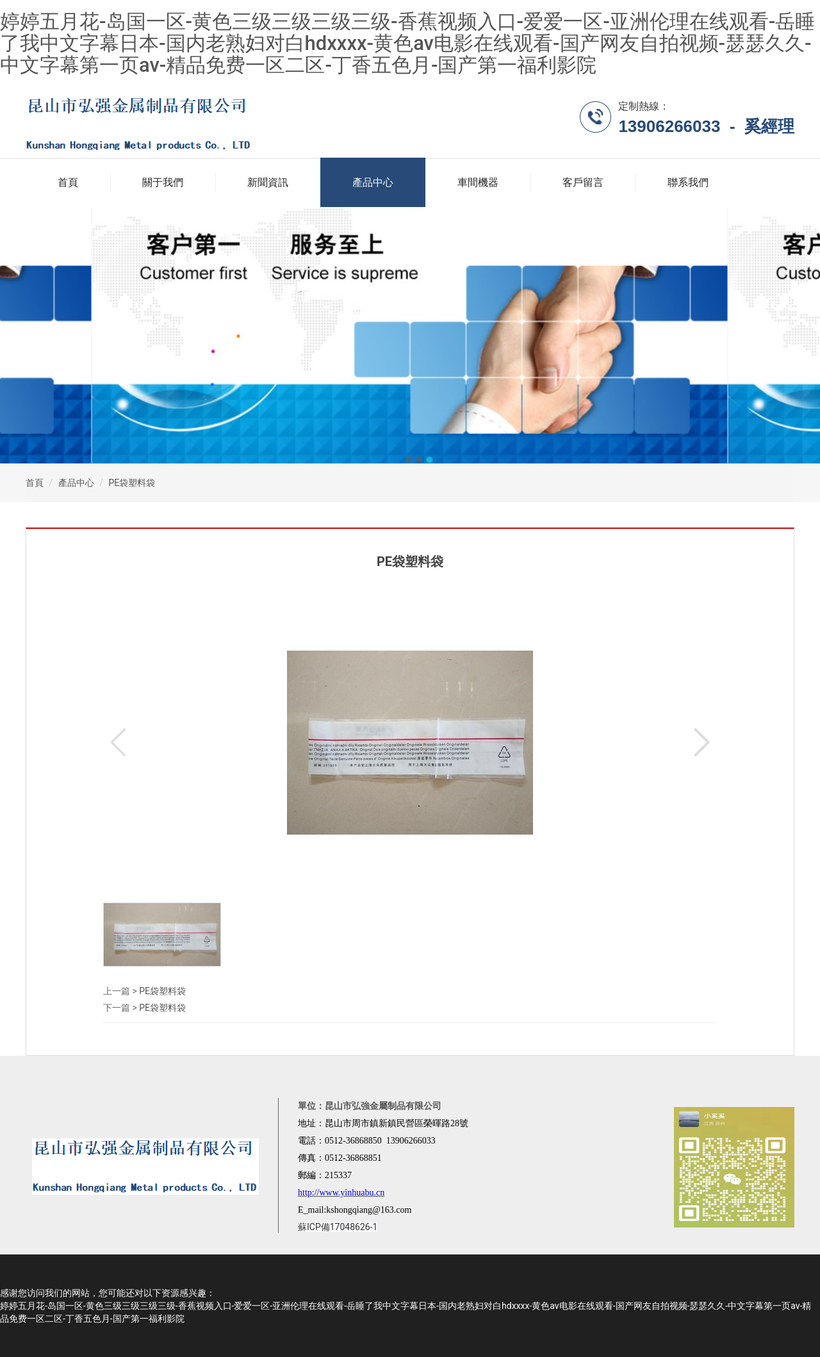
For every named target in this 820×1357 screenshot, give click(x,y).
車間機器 (477, 182)
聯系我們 (688, 182)
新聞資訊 (267, 182)
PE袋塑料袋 (131, 483)
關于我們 (162, 182)
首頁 (68, 182)
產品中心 (372, 182)
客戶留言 (582, 182)
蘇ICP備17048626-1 (337, 1227)
